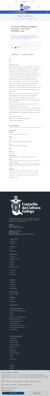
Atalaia (11, 355)
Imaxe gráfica (13, 274)
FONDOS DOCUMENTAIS (16, 308)
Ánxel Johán (32, 37)
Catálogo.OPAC (13, 329)
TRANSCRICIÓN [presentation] (15, 54)
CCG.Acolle (12, 286)
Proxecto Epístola (25, 16)
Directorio (12, 272)
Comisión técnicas (14, 267)
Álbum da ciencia (14, 340)
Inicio (17, 1)
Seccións (12, 262)
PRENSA (12, 366)
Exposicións (13, 284)
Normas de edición (14, 294)
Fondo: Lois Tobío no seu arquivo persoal (18, 134)
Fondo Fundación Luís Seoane (17, 325)
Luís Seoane (17, 38)
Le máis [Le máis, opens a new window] (3, 379)
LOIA (11, 357)
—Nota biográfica (27, 141)
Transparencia (24, 1)
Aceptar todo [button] (13, 393)
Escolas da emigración (15, 353)
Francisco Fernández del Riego (21, 37)
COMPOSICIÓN (14, 254)
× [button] (48, 371)
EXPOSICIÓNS (13, 305)
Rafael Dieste (35, 172)
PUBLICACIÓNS (14, 291)
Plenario (12, 260)
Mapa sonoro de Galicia (15, 319)
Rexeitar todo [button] (36, 393)
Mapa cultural (13, 350)
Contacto (32, 1)
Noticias (12, 368)
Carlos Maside (19, 175)
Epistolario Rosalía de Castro (16, 321)
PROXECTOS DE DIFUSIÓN (16, 336)
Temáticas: (12, 170)
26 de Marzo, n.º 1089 (14, 177)
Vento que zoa (13, 346)
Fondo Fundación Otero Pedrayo (17, 327)
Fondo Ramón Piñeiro (15, 323)
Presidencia (12, 256)
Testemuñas (13, 251)
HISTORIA (12, 246)
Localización (13, 270)
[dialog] (25, 383)
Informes (12, 299)
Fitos (11, 248)
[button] (25, 390)
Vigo (37, 175)
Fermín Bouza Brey (15, 35)
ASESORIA (12, 297)
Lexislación (12, 243)
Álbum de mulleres (14, 342)
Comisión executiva (14, 258)
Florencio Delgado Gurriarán (26, 35)
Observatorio (13, 301)
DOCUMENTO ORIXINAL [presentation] (27, 54)
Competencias (13, 241)
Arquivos (12, 264)
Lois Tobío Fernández (26, 38)
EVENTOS (12, 280)
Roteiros (12, 348)
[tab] (15, 54)
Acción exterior (13, 288)
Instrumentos (13, 359)
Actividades (13, 282)
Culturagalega (13, 338)
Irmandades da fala (14, 344)
